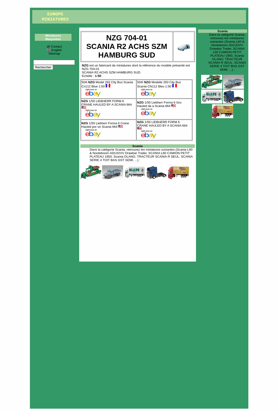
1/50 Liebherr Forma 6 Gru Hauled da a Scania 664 (159, 104)
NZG (85, 65)
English (54, 50)
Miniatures (53, 35)
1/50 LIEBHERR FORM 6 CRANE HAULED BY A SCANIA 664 (107, 104)
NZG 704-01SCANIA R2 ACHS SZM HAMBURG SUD (111, 70)
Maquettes (53, 39)
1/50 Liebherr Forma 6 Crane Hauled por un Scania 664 (105, 124)
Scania (137, 146)
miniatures (123, 65)
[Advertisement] (137, 219)
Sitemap (54, 53)
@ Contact (54, 46)
